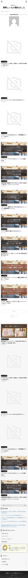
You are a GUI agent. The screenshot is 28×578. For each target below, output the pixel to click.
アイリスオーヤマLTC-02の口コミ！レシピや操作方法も (13, 522)
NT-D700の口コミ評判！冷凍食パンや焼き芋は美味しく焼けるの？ (13, 512)
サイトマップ (5, 536)
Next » (14, 311)
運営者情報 (4, 541)
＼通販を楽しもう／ (14, 573)
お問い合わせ (5, 533)
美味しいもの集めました (14, 7)
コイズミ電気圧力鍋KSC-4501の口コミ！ (11, 231)
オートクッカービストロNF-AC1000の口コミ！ (13, 100)
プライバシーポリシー (7, 539)
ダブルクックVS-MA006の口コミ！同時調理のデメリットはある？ (13, 518)
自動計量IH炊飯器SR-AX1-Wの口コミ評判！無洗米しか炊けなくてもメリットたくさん (13, 526)
